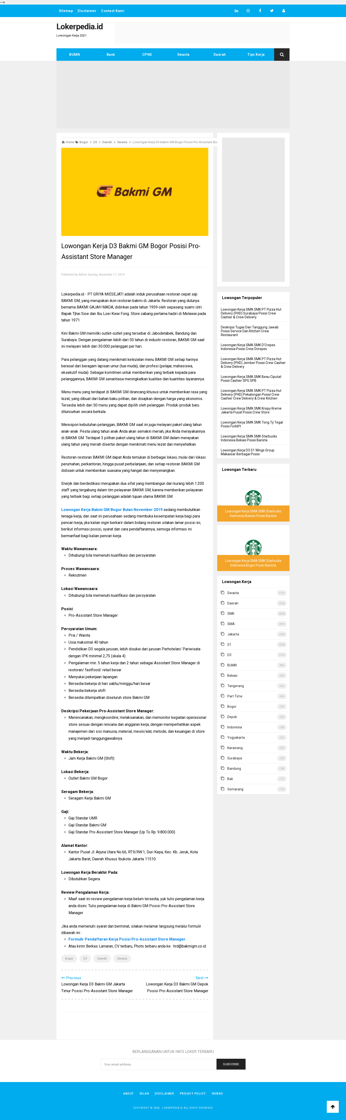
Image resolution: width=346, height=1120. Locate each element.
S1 (229, 644)
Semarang (235, 789)
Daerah (220, 54)
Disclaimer (87, 11)
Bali (230, 779)
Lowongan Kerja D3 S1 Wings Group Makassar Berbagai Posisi (247, 452)
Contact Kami (112, 11)
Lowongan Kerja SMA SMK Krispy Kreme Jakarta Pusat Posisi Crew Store (251, 410)
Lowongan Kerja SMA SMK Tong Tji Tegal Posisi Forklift (252, 424)
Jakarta (233, 634)
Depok (232, 717)
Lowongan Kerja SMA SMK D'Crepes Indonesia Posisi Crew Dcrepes (248, 347)
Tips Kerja (256, 54)
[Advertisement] (173, 94)
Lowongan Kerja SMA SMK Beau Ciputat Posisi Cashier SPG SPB (251, 378)
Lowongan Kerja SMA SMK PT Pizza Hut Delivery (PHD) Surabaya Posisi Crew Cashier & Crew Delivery (251, 313)
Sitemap (66, 11)
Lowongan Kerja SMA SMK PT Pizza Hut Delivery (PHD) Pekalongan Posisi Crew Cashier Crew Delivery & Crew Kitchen (251, 394)
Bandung (234, 768)
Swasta (183, 54)
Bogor (69, 958)
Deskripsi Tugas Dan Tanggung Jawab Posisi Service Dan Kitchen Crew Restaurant (249, 331)
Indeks (217, 1093)
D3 (85, 958)
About (128, 1093)
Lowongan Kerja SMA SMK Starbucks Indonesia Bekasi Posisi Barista (249, 438)
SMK (230, 613)
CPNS (147, 54)
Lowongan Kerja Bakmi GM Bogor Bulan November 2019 (111, 509)
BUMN (74, 54)
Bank (111, 54)
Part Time (234, 696)
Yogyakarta (236, 737)
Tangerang (235, 686)
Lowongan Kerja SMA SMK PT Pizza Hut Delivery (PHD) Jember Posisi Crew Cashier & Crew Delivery (253, 363)
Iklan (144, 1093)
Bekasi (232, 675)
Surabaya (234, 758)
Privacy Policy (193, 1093)
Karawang (235, 748)
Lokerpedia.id (172, 1107)
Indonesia (234, 727)
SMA (231, 624)
